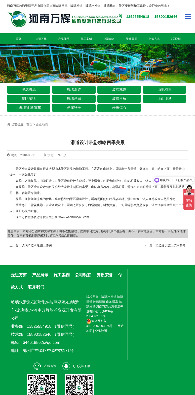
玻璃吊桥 (119, 98)
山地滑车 (165, 89)
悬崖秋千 (74, 108)
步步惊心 (119, 108)
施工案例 (86, 38)
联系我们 (176, 38)
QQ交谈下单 (76, 366)
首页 (18, 38)
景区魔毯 (29, 98)
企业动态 (42, 124)
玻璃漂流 (29, 89)
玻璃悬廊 (74, 98)
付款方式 (154, 38)
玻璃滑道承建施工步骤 (37, 245)
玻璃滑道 (74, 89)
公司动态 (108, 38)
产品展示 (63, 38)
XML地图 (101, 331)
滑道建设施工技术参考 (170, 245)
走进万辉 (41, 38)
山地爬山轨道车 (28, 108)
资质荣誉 (131, 38)
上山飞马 (165, 98)
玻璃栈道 (119, 89)
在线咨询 (44, 366)
